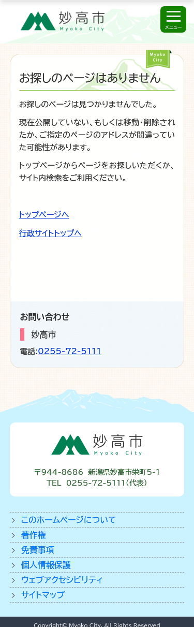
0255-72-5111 (69, 351)
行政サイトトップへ (50, 233)
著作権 (33, 535)
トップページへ (44, 214)
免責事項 (37, 550)
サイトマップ (43, 595)
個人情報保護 (46, 565)
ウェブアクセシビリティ (62, 580)
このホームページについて (68, 520)
